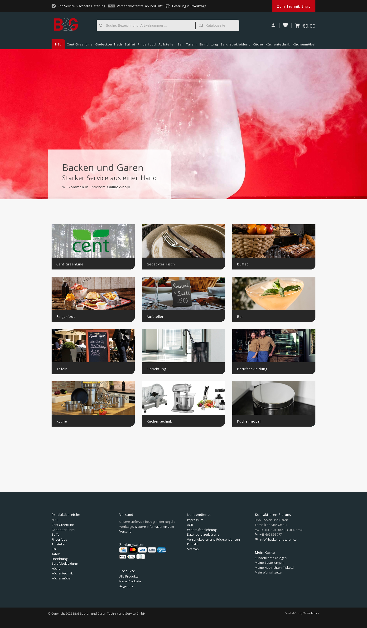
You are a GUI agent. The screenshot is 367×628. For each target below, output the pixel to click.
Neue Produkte (130, 581)
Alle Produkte (129, 576)
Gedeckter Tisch (108, 45)
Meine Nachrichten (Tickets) (274, 567)
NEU (58, 44)
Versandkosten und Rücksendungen (213, 539)
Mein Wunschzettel (268, 572)
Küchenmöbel (304, 45)
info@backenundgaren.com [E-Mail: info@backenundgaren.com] (279, 539)
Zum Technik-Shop (294, 6)
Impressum (195, 520)
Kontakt (192, 544)
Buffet (130, 45)
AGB (190, 525)
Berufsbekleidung (235, 45)
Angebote (126, 586)
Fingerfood (147, 45)
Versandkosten (311, 613)
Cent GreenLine (80, 44)
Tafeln (191, 45)
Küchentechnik (278, 45)
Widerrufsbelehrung (202, 530)
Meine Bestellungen (269, 562)
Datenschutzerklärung (203, 534)
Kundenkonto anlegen (271, 558)
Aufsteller (167, 45)
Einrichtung (208, 45)
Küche (258, 45)
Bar (180, 45)
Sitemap (193, 549)
